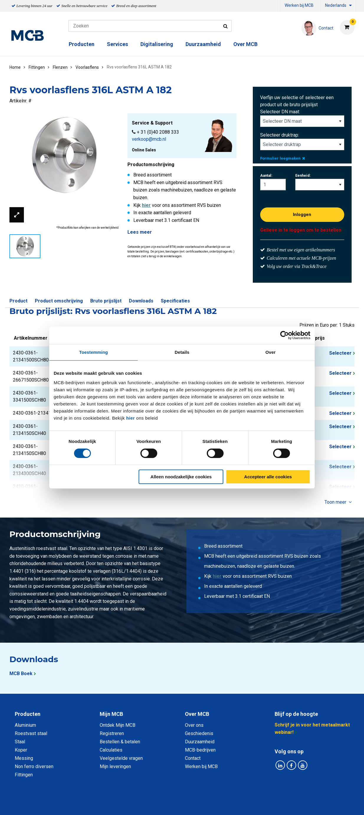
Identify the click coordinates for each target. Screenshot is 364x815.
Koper (21, 750)
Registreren (112, 733)
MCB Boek (20, 673)
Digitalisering (156, 44)
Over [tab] (270, 352)
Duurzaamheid (203, 44)
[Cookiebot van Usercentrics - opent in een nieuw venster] (284, 335)
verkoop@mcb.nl (149, 139)
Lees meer (139, 232)
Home (15, 67)
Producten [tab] (27, 714)
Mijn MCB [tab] (111, 714)
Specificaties (175, 301)
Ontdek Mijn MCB (117, 725)
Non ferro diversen (34, 766)
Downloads (141, 301)
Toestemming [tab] (93, 352)
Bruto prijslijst (106, 301)
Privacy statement (118, 804)
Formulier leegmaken (282, 158)
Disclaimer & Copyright (265, 804)
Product (18, 301)
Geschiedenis (199, 733)
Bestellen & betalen (120, 741)
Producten (81, 44)
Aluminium (25, 725)
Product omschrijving (59, 301)
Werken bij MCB (299, 5)
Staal (20, 741)
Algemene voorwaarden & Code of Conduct (189, 804)
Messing (24, 758)
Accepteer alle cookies (268, 476)
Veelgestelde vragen (121, 758)
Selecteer (340, 353)
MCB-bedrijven (200, 750)
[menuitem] (278, 6)
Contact (193, 758)
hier (130, 417)
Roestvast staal (31, 733)
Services (117, 44)
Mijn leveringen (115, 766)
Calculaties (111, 750)
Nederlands (335, 5)
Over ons (194, 725)
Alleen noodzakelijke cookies (181, 476)
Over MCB (245, 44)
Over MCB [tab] (197, 714)
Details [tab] (182, 352)
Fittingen (24, 775)
